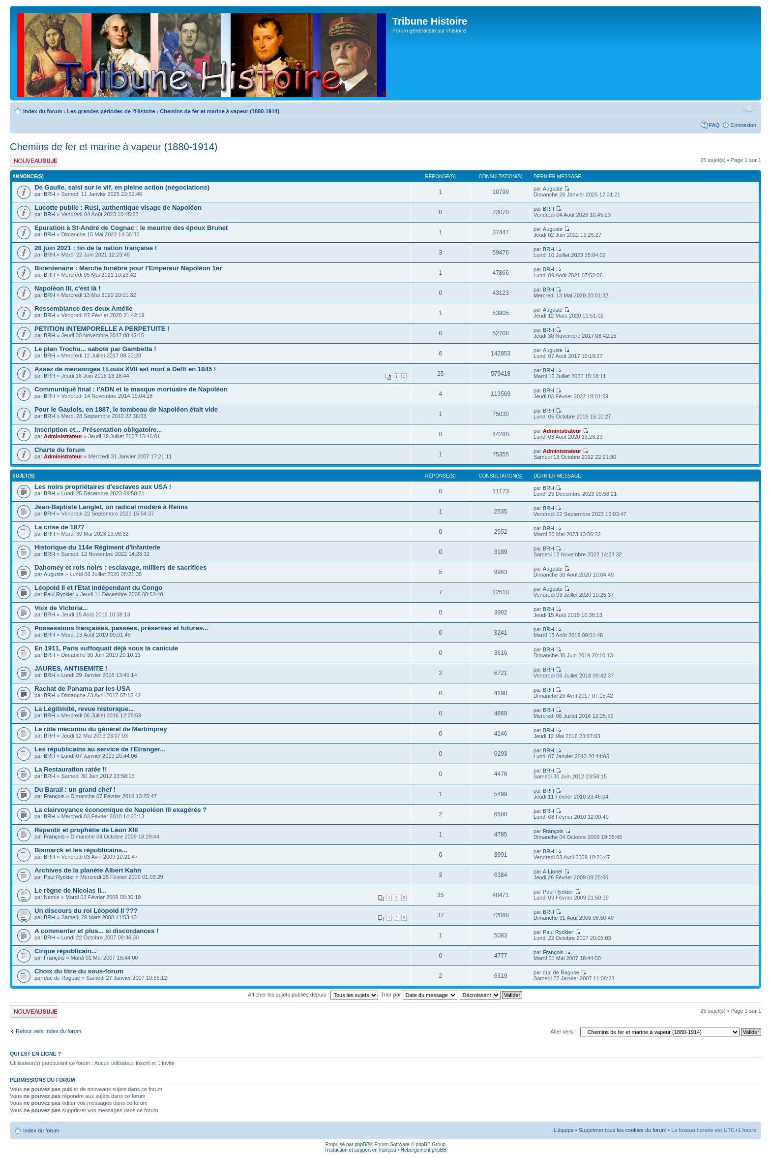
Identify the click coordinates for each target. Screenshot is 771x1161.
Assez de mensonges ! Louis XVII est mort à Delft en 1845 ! (125, 369)
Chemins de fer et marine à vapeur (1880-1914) (219, 111)
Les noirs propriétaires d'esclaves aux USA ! (102, 486)
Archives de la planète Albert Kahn (87, 870)
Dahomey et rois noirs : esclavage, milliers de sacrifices (120, 567)
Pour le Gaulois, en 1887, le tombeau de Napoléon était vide (126, 409)
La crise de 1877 (59, 527)
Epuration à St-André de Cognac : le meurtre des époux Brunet (131, 227)
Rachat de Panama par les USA (82, 688)
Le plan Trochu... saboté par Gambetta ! (95, 349)
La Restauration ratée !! (70, 769)
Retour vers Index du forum (48, 1031)
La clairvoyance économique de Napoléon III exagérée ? (120, 809)
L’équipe (564, 1130)
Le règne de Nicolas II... (70, 890)
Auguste (553, 189)
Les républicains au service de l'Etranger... (99, 749)
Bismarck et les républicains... (80, 850)
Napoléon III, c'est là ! (67, 288)
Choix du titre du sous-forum (78, 971)
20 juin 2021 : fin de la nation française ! (95, 248)
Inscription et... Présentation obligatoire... (98, 429)
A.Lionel (553, 871)
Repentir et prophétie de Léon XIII (86, 830)
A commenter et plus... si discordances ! (96, 931)
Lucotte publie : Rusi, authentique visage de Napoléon (118, 207)
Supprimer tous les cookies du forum (623, 1130)
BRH (49, 194)
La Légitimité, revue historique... (84, 708)
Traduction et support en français (360, 1150)
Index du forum (42, 111)
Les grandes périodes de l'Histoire (111, 111)
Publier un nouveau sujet (33, 161)
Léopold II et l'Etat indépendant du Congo (98, 587)
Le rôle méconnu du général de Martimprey (100, 729)
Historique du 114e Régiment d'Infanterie (97, 547)
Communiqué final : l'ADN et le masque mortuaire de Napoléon (131, 389)
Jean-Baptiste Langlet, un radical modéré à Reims (111, 507)
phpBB (362, 1144)
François (54, 796)
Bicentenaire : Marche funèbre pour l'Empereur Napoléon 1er (128, 268)
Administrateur (63, 436)
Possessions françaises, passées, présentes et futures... (121, 628)
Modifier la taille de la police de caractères (749, 109)
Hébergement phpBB (423, 1150)
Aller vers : (563, 1031)
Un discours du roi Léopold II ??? (86, 910)
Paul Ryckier (59, 594)
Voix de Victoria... (61, 608)
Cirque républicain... (65, 951)
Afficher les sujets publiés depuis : (313, 995)
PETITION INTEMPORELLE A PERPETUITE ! (102, 328)
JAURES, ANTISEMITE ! (70, 668)
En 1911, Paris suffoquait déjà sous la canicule (106, 648)
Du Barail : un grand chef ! (75, 789)
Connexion (743, 125)
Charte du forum (59, 449)
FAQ (714, 125)
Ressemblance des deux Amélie (83, 308)
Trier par (419, 995)
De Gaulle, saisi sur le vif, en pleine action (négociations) (121, 187)
